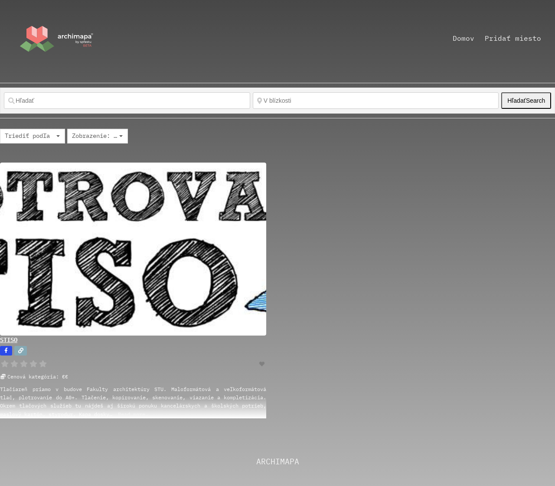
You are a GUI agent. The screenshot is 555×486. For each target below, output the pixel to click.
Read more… (133, 414)
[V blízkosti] (376, 100)
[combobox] (32, 136)
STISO (8, 340)
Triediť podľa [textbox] (27, 136)
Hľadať (526, 100)
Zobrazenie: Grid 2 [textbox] (94, 136)
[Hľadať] (127, 100)
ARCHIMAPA (277, 461)
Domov (463, 38)
